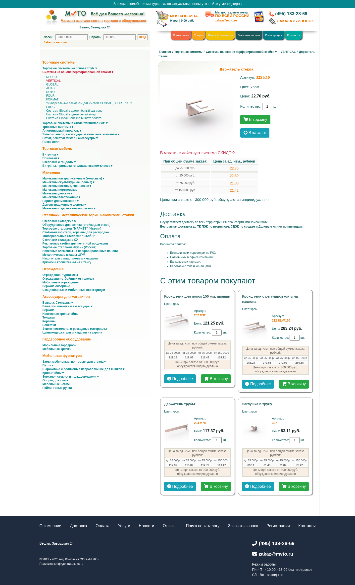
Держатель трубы (179, 404)
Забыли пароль (55, 42)
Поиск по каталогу (220, 35)
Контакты (293, 35)
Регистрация (273, 35)
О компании (181, 35)
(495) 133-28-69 (291, 13)
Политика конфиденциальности (62, 564)
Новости (146, 526)
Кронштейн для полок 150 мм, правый (197, 296)
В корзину (255, 119)
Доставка (78, 526)
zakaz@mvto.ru (226, 20)
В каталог (255, 133)
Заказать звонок (249, 35)
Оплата (102, 526)
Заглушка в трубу (257, 404)
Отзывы (170, 526)
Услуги (198, 35)
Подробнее (180, 379)
